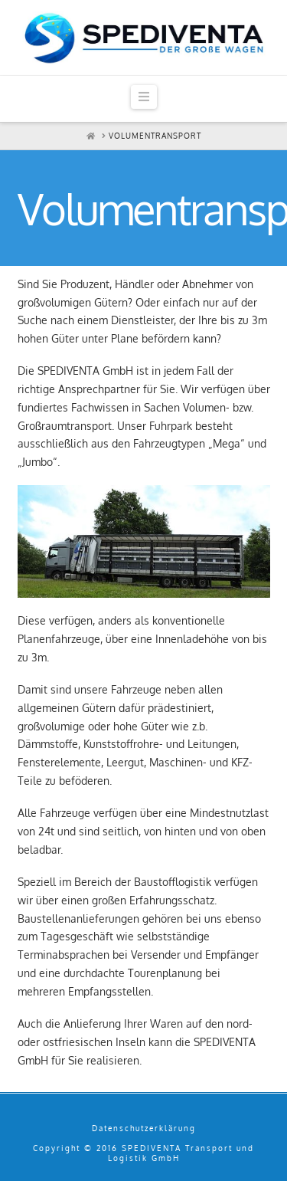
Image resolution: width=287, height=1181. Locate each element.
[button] (144, 97)
